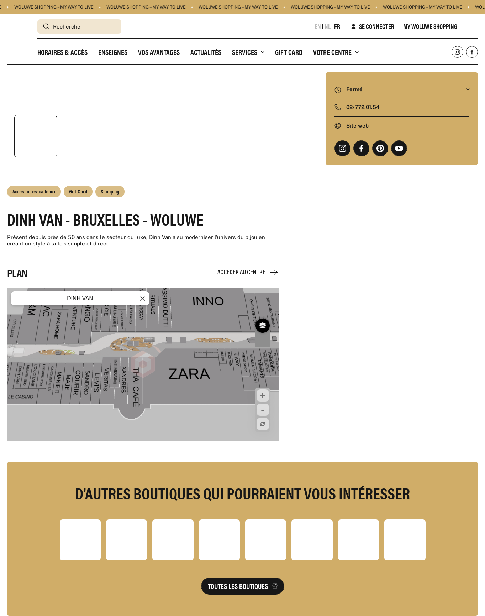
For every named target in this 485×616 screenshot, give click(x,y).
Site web (357, 126)
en (318, 26)
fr (337, 26)
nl (328, 26)
